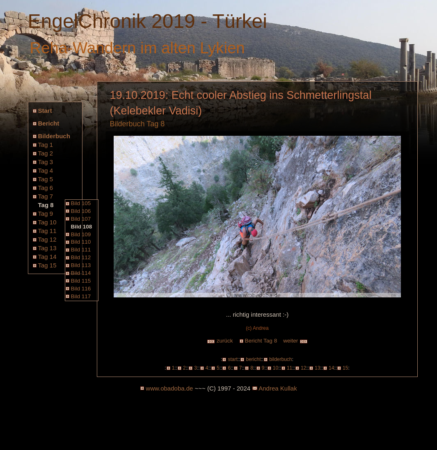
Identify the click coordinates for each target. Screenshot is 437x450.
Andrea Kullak (278, 388)
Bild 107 (81, 219)
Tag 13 (47, 247)
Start (45, 110)
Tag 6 (45, 187)
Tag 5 (45, 179)
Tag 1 (45, 144)
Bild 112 (81, 257)
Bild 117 (81, 296)
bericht (253, 359)
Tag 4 (45, 170)
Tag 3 (45, 161)
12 (303, 368)
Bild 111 (81, 250)
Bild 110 (81, 242)
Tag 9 (45, 213)
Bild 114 (81, 273)
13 (317, 368)
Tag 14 (47, 256)
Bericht (48, 123)
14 (331, 368)
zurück (220, 341)
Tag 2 (45, 153)
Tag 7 (45, 196)
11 (289, 368)
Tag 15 (47, 265)
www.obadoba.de (169, 388)
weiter (295, 341)
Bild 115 (81, 281)
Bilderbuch (54, 135)
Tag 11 (47, 230)
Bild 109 (81, 234)
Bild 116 (81, 289)
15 (345, 368)
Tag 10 (47, 222)
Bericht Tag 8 (261, 341)
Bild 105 (81, 203)
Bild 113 (81, 265)
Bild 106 (81, 211)
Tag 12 (47, 239)
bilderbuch (280, 359)
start (232, 359)
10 (275, 368)
